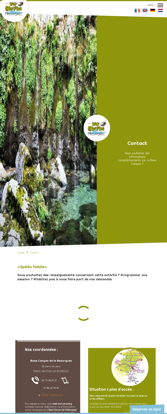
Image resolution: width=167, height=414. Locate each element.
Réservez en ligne (147, 409)
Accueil (20, 252)
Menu (155, 5)
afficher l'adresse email (52, 395)
